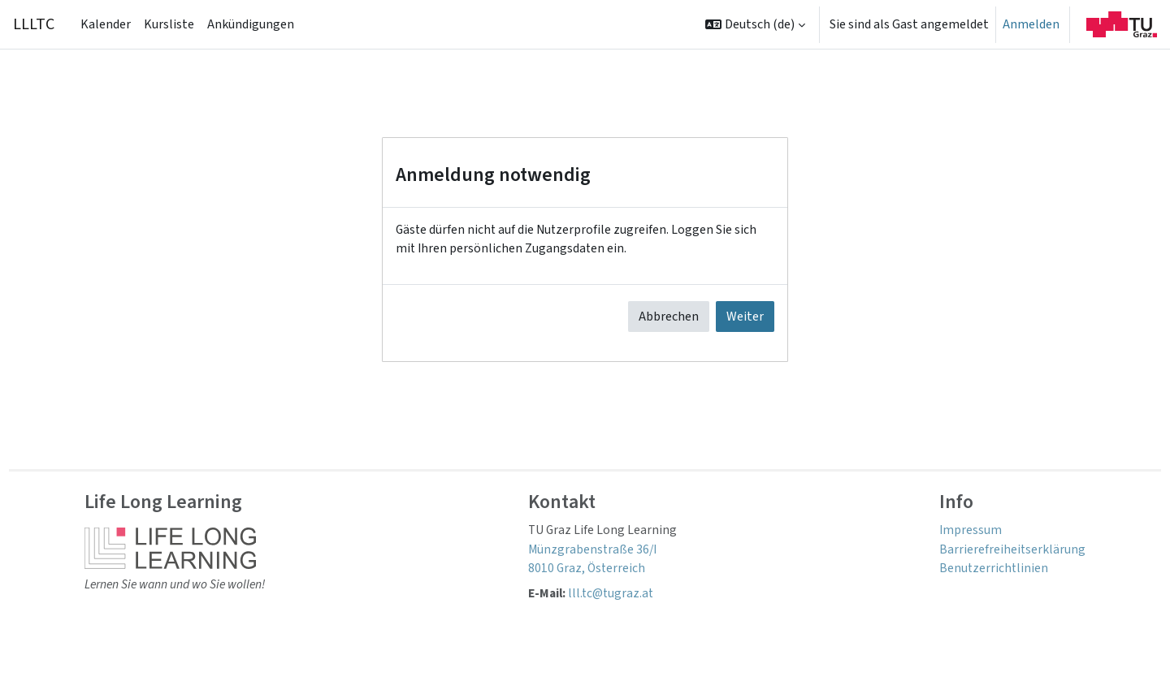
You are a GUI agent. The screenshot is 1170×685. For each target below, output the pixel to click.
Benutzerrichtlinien (993, 571)
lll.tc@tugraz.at (616, 597)
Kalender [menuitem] (105, 24)
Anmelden (1031, 24)
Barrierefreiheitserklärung (1012, 552)
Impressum (970, 532)
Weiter (745, 318)
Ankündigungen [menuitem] (250, 24)
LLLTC (33, 24)
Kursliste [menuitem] (169, 24)
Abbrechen (669, 318)
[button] (755, 24)
